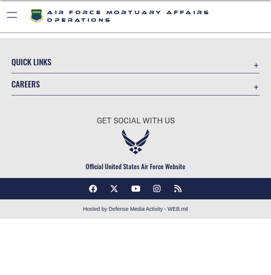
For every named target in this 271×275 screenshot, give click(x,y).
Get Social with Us (136, 120)
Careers (25, 84)
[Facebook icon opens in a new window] (93, 188)
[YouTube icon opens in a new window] (135, 188)
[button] (12, 16)
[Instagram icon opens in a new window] (156, 188)
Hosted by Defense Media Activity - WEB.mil (135, 209)
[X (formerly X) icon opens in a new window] (114, 188)
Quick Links (31, 62)
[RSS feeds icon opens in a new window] (178, 188)
